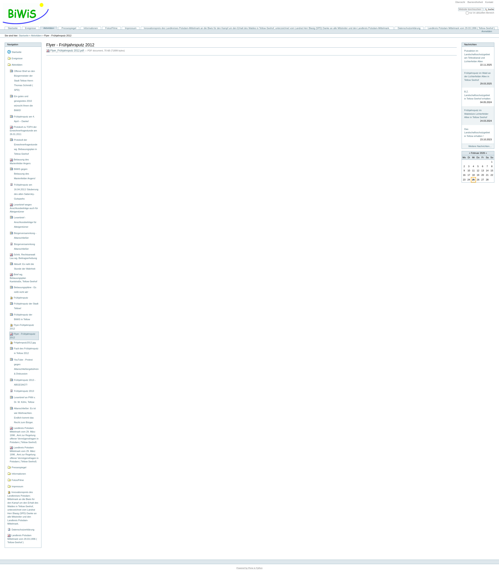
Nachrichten (470, 44)
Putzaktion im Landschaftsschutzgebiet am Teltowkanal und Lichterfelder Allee (477, 56)
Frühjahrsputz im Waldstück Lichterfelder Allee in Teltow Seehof (476, 113)
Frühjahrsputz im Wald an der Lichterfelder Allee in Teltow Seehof (477, 76)
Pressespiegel (69, 28)
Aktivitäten (48, 28)
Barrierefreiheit (475, 2)
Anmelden (486, 31)
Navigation (12, 44)
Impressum (131, 28)
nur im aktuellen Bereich (481, 12)
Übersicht (460, 2)
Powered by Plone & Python (250, 568)
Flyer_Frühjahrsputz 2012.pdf (65, 50)
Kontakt (489, 2)
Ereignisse (30, 28)
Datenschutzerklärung (409, 28)
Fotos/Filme (111, 28)
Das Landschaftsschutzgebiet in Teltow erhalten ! (477, 132)
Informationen (91, 28)
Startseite (13, 28)
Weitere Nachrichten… (480, 146)
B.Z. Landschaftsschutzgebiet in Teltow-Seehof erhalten (477, 95)
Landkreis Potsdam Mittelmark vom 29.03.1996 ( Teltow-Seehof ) (461, 28)
